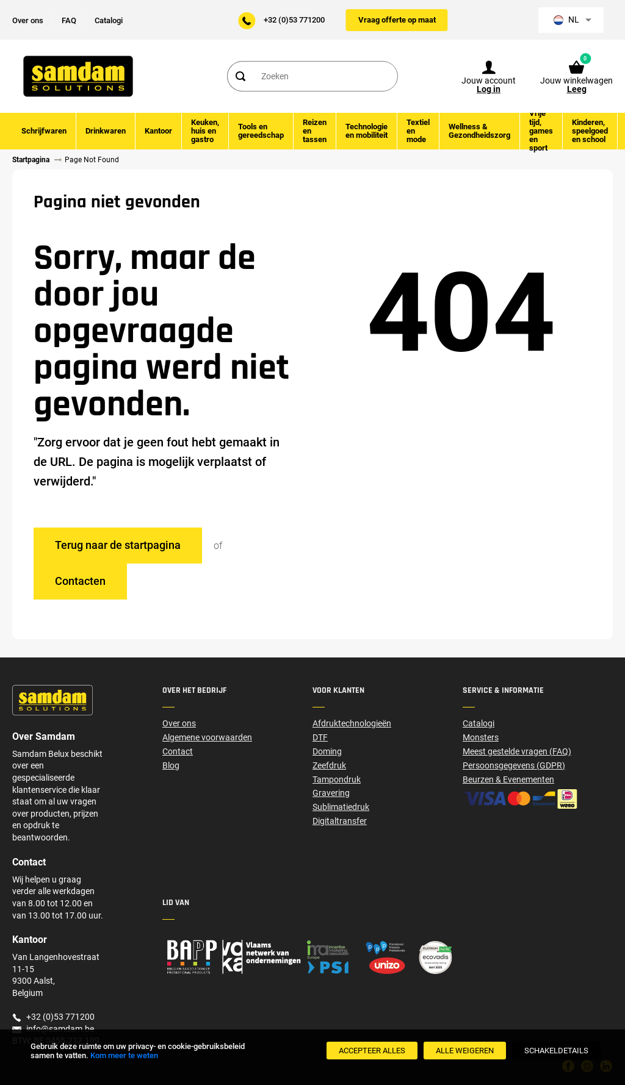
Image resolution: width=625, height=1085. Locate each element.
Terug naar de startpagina (118, 545)
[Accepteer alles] (372, 1050)
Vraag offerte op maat (397, 19)
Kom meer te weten (124, 1055)
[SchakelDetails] (556, 1050)
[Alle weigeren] (465, 1050)
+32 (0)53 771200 (294, 19)
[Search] (240, 76)
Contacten (80, 581)
